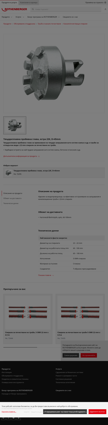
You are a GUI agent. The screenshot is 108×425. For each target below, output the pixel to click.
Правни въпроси (53, 412)
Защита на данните (38, 412)
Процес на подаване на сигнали (81, 412)
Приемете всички (97, 411)
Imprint (26, 412)
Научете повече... (9, 411)
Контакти (64, 412)
